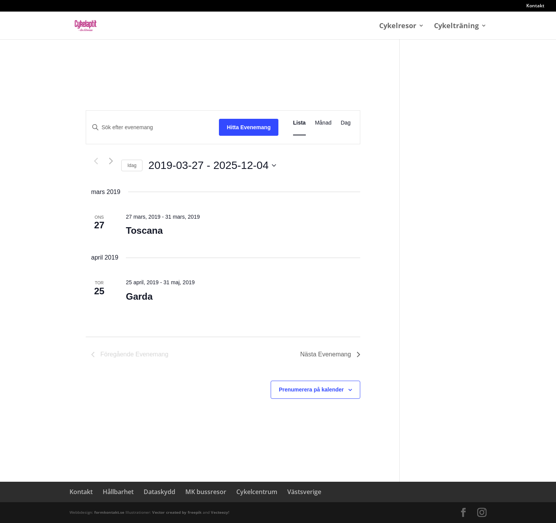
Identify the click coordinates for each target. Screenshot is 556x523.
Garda (139, 296)
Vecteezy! (220, 512)
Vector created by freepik (177, 512)
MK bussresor (205, 492)
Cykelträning (456, 26)
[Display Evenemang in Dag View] (346, 123)
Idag (131, 165)
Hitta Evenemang (249, 127)
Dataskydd (159, 492)
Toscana (144, 230)
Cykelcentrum (256, 492)
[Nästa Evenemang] (110, 161)
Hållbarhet (118, 492)
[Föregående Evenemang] (95, 161)
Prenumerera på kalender (311, 389)
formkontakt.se (109, 512)
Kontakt (535, 6)
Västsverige (304, 492)
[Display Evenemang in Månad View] (323, 123)
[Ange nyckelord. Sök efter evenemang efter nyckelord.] (152, 127)
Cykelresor (397, 26)
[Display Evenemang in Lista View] (299, 123)
